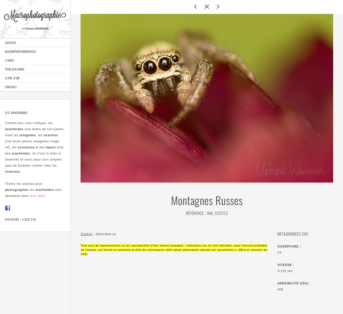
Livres (9, 60)
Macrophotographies (20, 51)
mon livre (37, 196)
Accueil (10, 42)
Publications (14, 69)
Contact (11, 87)
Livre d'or (12, 78)
